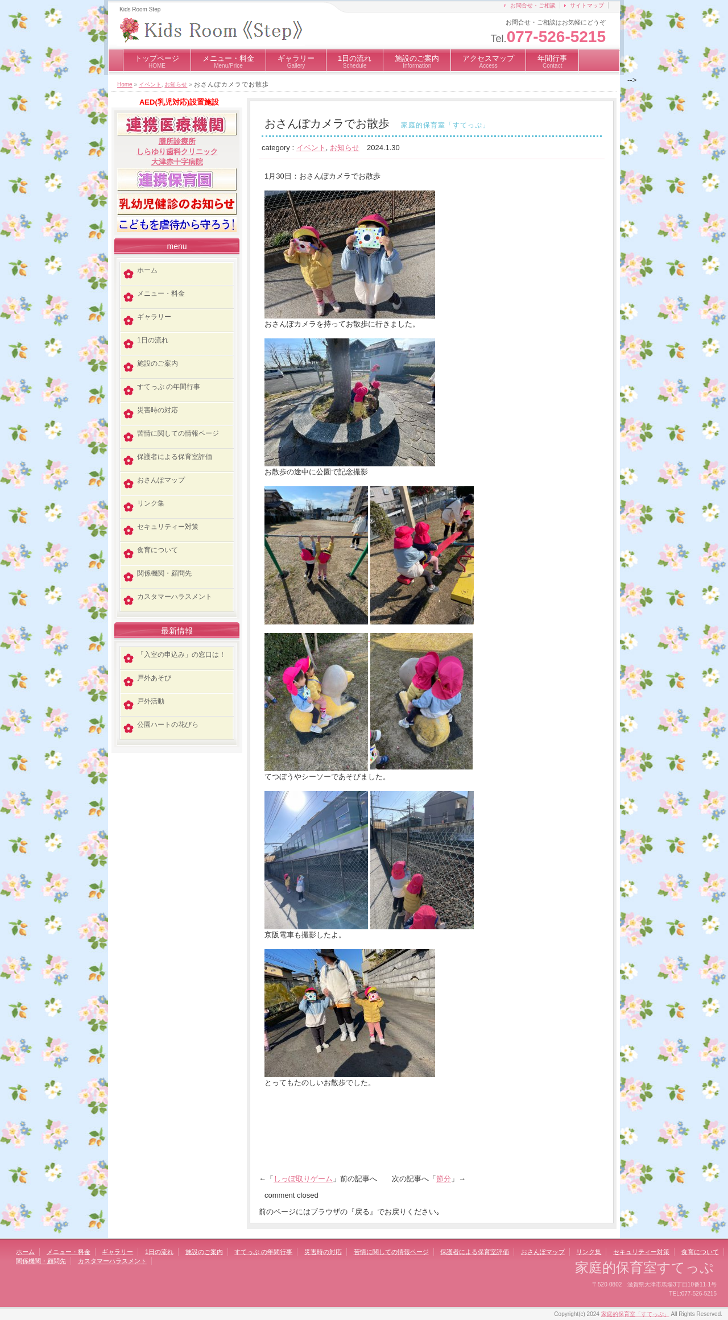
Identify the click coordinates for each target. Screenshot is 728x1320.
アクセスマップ (488, 61)
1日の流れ (354, 61)
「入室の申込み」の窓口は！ (181, 655)
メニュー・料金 (228, 61)
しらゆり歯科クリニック (177, 151)
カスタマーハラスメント (174, 597)
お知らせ (175, 84)
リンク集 (150, 503)
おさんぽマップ (161, 480)
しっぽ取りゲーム (303, 1178)
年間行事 (552, 61)
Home (125, 84)
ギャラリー (296, 61)
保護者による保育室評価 (174, 457)
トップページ (157, 61)
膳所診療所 (177, 141)
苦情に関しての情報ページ (178, 433)
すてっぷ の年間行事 (168, 387)
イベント (150, 84)
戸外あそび (154, 678)
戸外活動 (150, 701)
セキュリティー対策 (167, 527)
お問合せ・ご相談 (533, 5)
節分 (443, 1178)
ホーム (147, 270)
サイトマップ (587, 5)
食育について (157, 550)
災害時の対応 (157, 410)
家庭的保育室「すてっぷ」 (635, 1314)
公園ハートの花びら (167, 725)
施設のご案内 (417, 61)
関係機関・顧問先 (164, 573)
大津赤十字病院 (177, 162)
